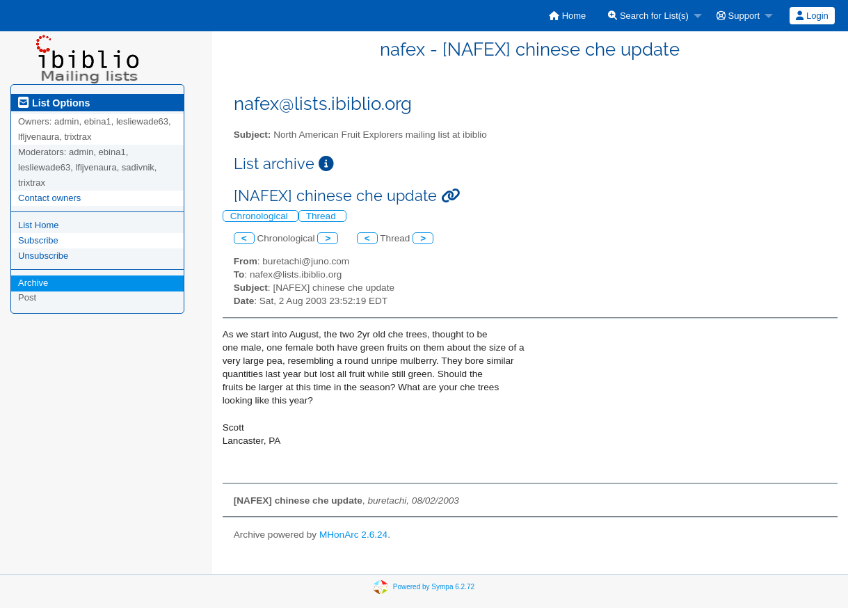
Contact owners (49, 198)
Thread (322, 216)
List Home (38, 225)
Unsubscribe (43, 255)
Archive (33, 283)
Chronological (260, 216)
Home (567, 15)
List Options (54, 103)
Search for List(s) (648, 15)
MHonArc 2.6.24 (353, 534)
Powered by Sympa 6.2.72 (433, 587)
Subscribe (38, 240)
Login (812, 15)
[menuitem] (567, 15)
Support (738, 15)
